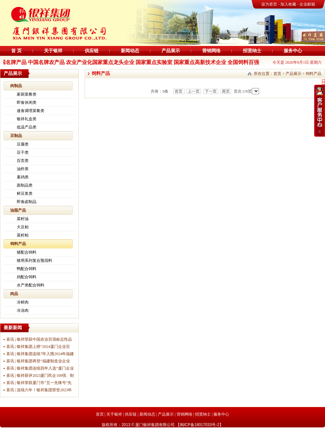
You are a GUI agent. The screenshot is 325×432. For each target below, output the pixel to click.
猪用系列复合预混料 (34, 260)
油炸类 (23, 169)
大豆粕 (23, 227)
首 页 (16, 50)
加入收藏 (288, 4)
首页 (277, 73)
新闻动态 (130, 50)
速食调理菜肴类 (30, 110)
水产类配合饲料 (30, 285)
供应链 (91, 50)
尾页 (226, 91)
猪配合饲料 (26, 252)
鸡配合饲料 (26, 277)
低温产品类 (26, 127)
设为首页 (269, 4)
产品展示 (171, 50)
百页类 (23, 160)
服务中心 (293, 50)
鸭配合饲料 (26, 268)
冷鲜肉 (23, 302)
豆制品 (16, 135)
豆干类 (23, 152)
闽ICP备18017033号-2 (199, 424)
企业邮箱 (307, 4)
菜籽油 (23, 218)
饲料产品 (18, 243)
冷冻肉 (23, 310)
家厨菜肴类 (26, 94)
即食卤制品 (26, 201)
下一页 (211, 91)
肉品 (14, 293)
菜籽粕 (23, 235)
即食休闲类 (26, 102)
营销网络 (211, 50)
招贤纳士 (252, 50)
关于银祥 (53, 50)
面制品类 (24, 185)
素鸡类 (23, 177)
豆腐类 (23, 144)
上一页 (194, 91)
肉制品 (16, 85)
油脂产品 (18, 210)
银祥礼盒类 (26, 119)
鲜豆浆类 (24, 193)
